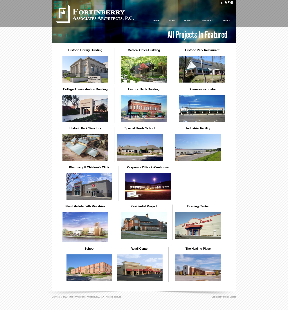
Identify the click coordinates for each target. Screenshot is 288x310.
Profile (172, 20)
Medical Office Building (144, 50)
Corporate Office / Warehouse (147, 167)
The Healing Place (198, 248)
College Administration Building (85, 89)
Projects (188, 20)
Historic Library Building (85, 50)
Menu (227, 3)
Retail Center (140, 248)
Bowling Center (198, 206)
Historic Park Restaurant (202, 50)
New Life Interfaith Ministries (85, 206)
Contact (226, 20)
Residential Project (143, 206)
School (89, 248)
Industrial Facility (198, 128)
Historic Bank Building (143, 89)
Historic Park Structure (85, 128)
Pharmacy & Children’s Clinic (89, 167)
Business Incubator (202, 89)
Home (156, 20)
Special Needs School (139, 128)
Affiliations (207, 20)
